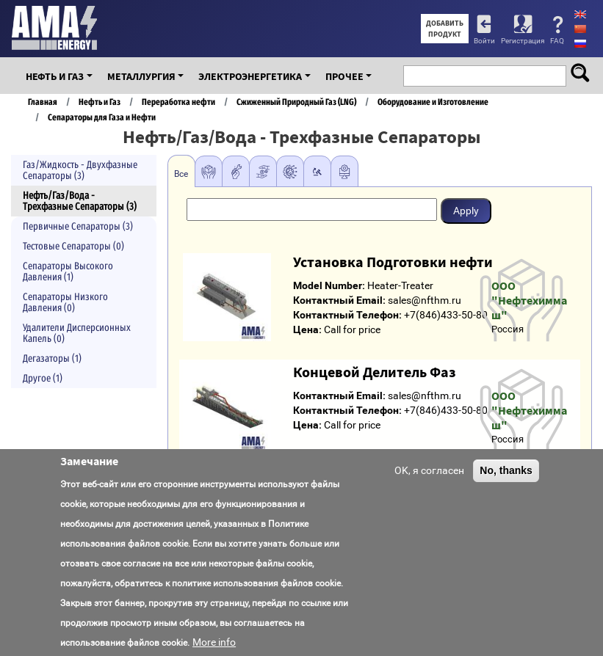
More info (214, 642)
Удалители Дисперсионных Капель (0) (77, 333)
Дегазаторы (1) (52, 358)
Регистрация (522, 41)
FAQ (557, 41)
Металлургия (141, 76)
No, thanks (506, 470)
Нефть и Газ (55, 76)
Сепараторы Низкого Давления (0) (65, 302)
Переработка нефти (178, 101)
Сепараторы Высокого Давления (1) (68, 271)
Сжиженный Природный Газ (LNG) (296, 101)
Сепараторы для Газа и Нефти (102, 117)
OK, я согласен (429, 470)
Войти (484, 41)
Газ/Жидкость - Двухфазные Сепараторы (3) (80, 170)
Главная (42, 101)
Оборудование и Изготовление (433, 101)
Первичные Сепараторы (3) (78, 226)
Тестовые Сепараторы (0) (73, 246)
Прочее (344, 76)
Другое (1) (42, 378)
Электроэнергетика (250, 76)
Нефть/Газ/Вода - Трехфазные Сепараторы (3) (80, 201)
